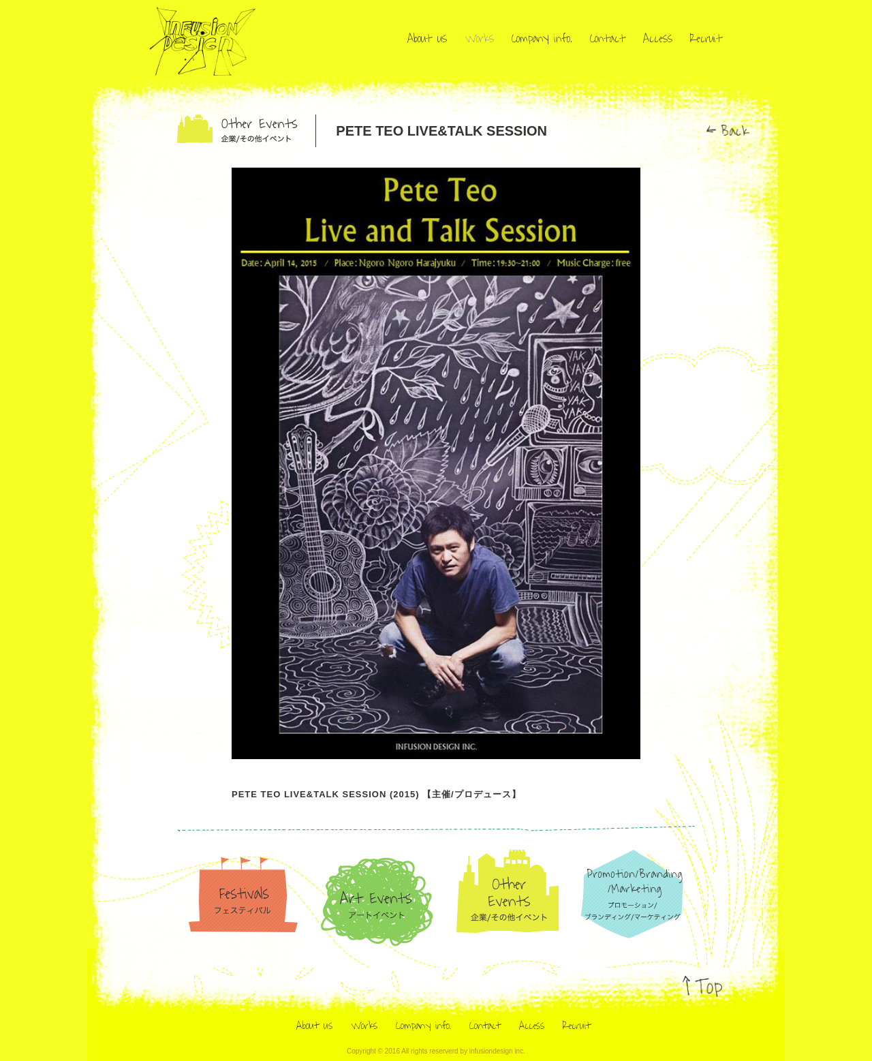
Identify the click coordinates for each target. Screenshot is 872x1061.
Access (657, 39)
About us (427, 39)
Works (479, 39)
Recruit (706, 39)
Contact (607, 39)
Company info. (542, 39)
